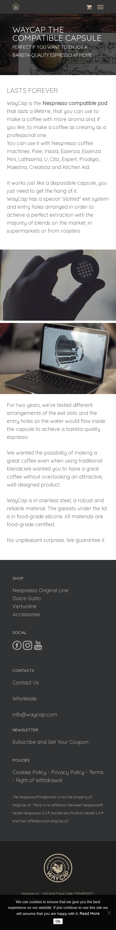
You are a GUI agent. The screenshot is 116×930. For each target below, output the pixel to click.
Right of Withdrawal (39, 780)
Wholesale (25, 698)
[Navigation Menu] (100, 7)
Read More (90, 913)
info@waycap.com (35, 714)
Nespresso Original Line (40, 590)
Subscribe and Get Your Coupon (50, 742)
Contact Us (26, 682)
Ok (57, 921)
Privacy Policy (67, 772)
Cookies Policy (29, 772)
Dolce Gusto (27, 598)
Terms (96, 772)
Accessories (26, 614)
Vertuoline (24, 606)
